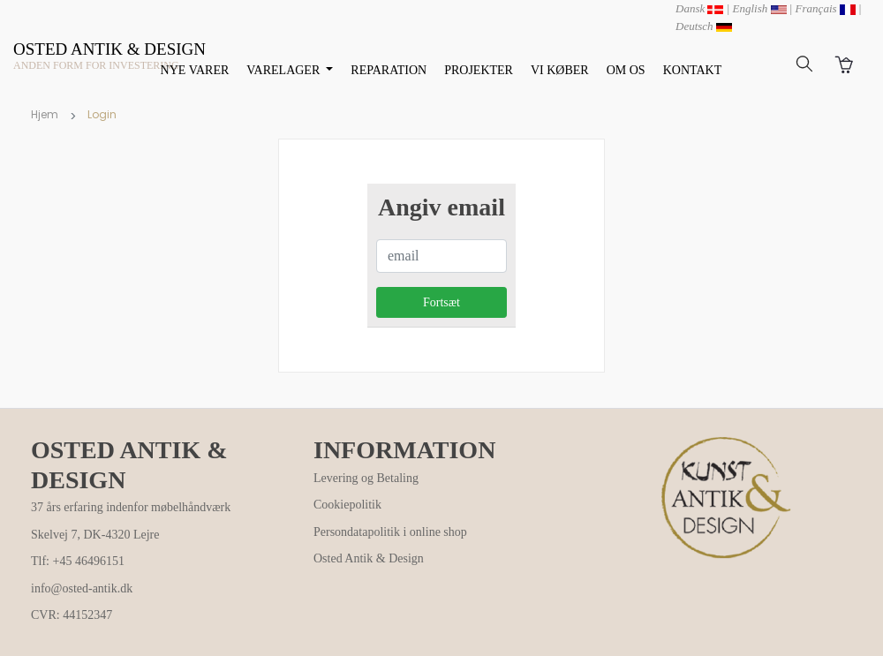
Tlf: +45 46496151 (78, 561)
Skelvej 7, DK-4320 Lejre (95, 534)
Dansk (699, 8)
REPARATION (388, 70)
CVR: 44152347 (71, 615)
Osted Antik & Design (368, 558)
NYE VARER (195, 70)
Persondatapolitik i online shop (390, 532)
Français (826, 8)
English (760, 8)
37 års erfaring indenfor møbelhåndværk (130, 507)
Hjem (44, 114)
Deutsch (703, 26)
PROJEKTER (478, 70)
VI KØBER (560, 70)
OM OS (626, 70)
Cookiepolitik (347, 504)
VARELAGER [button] (284, 70)
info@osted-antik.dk (81, 588)
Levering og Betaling (366, 478)
